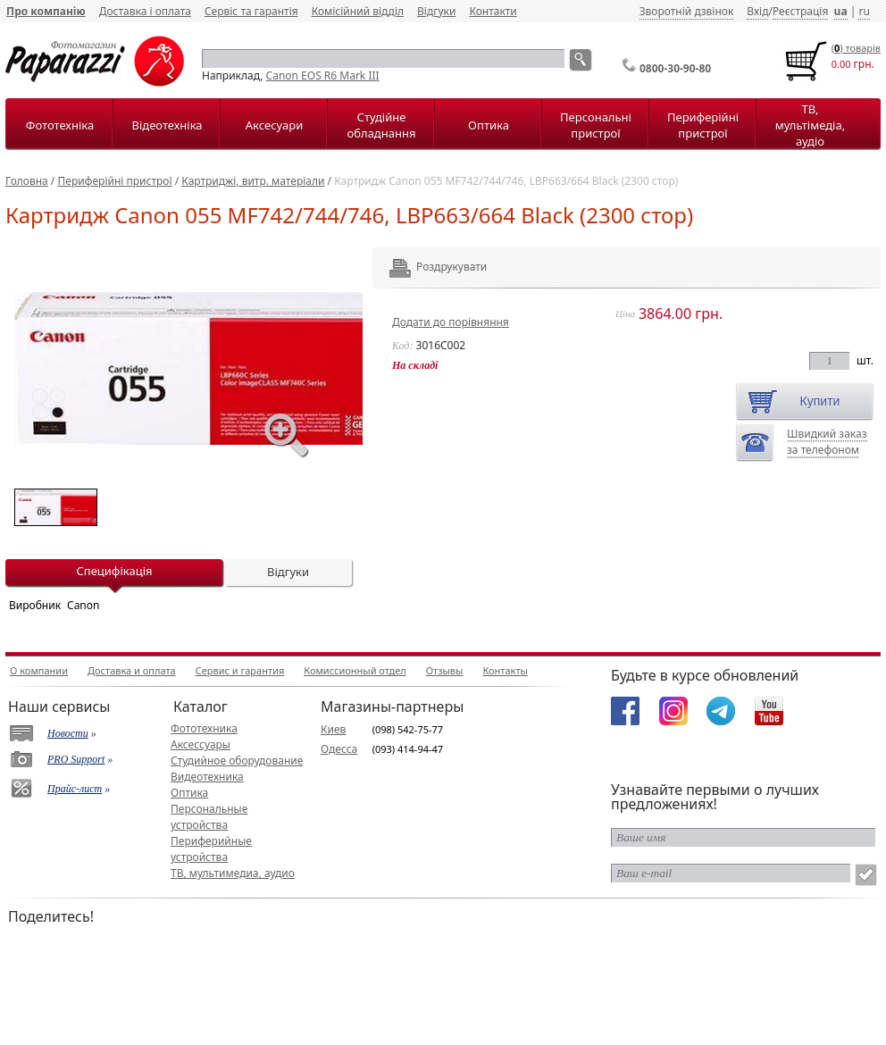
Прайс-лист (74, 788)
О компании (39, 670)
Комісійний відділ (358, 11)
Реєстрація (800, 11)
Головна (26, 180)
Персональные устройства (209, 816)
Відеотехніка (166, 125)
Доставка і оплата (145, 11)
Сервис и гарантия (240, 670)
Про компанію (46, 11)
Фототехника (204, 728)
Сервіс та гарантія (251, 11)
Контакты (504, 670)
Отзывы (445, 670)
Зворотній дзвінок (686, 11)
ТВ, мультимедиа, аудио (233, 873)
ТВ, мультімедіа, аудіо (810, 125)
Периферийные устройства (211, 849)
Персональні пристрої (595, 125)
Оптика (488, 125)
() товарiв (856, 47)
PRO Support (75, 759)
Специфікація (114, 571)
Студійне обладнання (381, 125)
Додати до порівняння (450, 322)
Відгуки (436, 11)
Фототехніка (60, 125)
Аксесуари (274, 125)
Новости (67, 733)
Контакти (492, 11)
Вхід (757, 11)
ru (863, 11)
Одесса (339, 749)
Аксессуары (200, 744)
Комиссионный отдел (354, 670)
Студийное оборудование (237, 760)
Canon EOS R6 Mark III (323, 75)
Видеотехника (207, 776)
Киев (333, 729)
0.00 (841, 64)
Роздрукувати (427, 266)
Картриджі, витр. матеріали (252, 180)
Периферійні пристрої (703, 125)
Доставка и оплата (132, 670)
